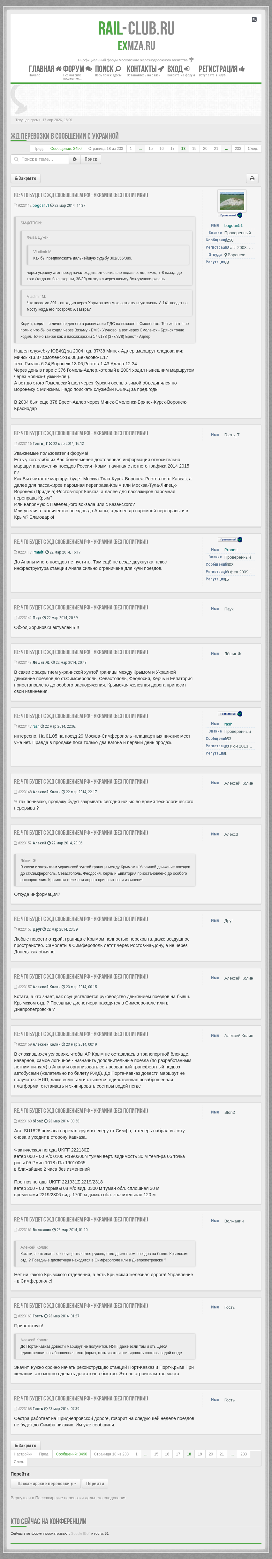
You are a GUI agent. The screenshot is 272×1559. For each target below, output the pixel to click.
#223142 (23, 617)
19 (194, 148)
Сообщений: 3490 (66, 148)
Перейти (95, 1483)
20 (205, 148)
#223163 (23, 1316)
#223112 (23, 205)
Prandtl (38, 552)
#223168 (23, 1408)
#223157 (23, 986)
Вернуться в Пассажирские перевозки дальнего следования (68, 1497)
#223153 (23, 929)
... (140, 148)
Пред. (39, 148)
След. (253, 148)
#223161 (23, 1229)
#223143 (23, 662)
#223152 (23, 843)
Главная (45, 69)
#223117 (23, 552)
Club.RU (136, 28)
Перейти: (21, 1474)
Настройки (23, 1454)
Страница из (105, 148)
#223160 (23, 1121)
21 (216, 148)
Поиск (91, 159)
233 (238, 148)
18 (183, 148)
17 (172, 148)
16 (161, 148)
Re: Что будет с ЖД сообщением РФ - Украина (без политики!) (81, 194)
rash (36, 726)
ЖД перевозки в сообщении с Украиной (65, 136)
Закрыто (25, 178)
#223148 (23, 791)
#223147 (23, 726)
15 (150, 148)
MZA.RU (136, 45)
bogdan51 (41, 205)
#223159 (23, 1044)
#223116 (23, 443)
